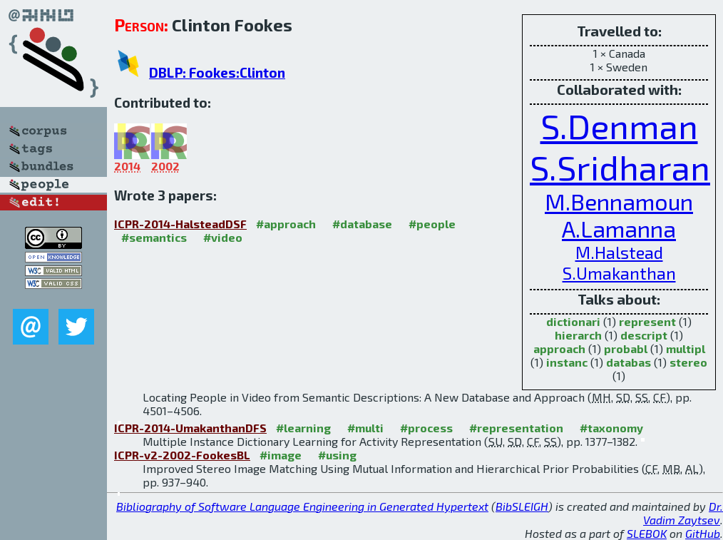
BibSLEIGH (522, 506)
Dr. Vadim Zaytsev (683, 512)
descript (643, 335)
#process (426, 427)
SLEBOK (647, 533)
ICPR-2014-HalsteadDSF (180, 223)
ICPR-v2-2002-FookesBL (182, 455)
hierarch (578, 335)
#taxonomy (611, 427)
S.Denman (619, 125)
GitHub (702, 533)
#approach (286, 223)
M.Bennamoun (619, 201)
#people (432, 223)
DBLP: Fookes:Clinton (217, 72)
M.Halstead (619, 252)
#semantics (154, 237)
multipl (685, 348)
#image (281, 455)
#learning (303, 427)
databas (628, 362)
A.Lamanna (619, 228)
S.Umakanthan (619, 273)
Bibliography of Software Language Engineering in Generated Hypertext (302, 506)
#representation (516, 427)
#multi (365, 427)
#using (337, 455)
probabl (625, 348)
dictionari (573, 321)
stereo (688, 362)
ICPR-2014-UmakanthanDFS (190, 427)
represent (647, 321)
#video (222, 237)
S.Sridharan (620, 167)
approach (559, 348)
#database (362, 223)
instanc (567, 362)
